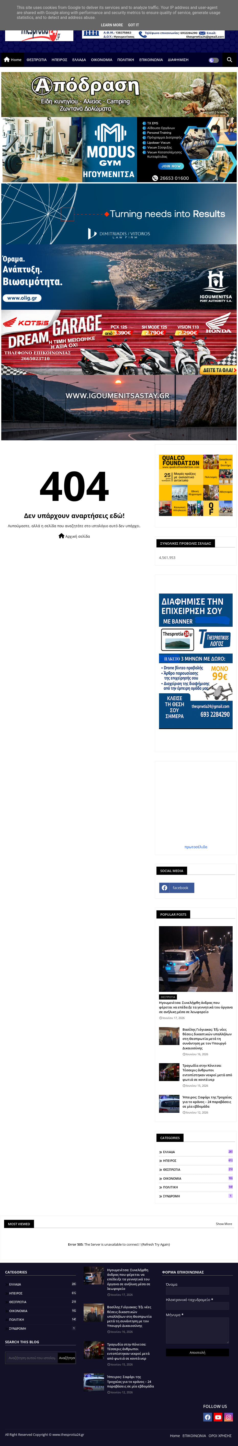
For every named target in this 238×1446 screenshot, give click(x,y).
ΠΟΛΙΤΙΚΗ (125, 59)
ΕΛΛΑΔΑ (79, 59)
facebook (180, 887)
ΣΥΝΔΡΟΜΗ (198, 1196)
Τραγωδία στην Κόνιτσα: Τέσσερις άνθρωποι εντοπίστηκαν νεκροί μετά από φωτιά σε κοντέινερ (207, 1072)
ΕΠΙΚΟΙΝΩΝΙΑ (151, 59)
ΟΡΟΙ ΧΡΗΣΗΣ (220, 1435)
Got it (133, 25)
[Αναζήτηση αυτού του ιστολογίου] (32, 1358)
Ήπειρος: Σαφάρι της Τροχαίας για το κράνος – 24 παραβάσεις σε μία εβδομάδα (207, 1102)
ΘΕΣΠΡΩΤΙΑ (37, 59)
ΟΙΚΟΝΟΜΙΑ (101, 59)
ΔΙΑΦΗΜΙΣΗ (178, 59)
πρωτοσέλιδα (196, 846)
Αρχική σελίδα (74, 536)
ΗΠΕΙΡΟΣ (59, 59)
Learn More (112, 25)
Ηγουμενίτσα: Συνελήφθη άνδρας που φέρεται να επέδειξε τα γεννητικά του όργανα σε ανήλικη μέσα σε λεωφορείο (196, 1007)
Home (16, 59)
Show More (224, 1224)
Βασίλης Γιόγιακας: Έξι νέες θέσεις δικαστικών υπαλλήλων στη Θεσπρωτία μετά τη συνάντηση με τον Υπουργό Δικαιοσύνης (207, 1038)
